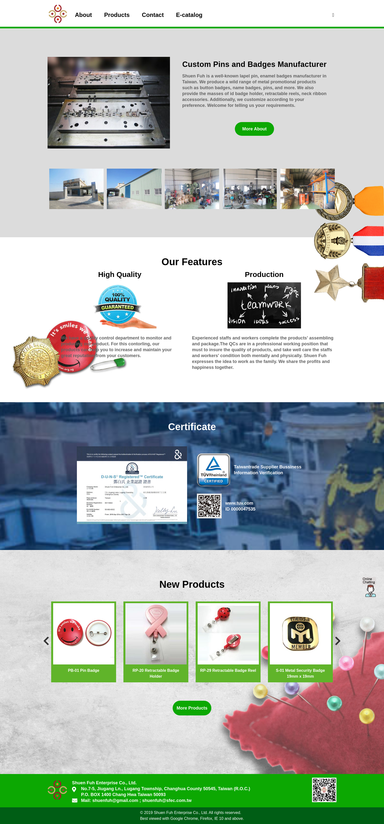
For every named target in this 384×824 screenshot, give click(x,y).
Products (117, 15)
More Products (192, 708)
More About (254, 128)
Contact (153, 15)
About (83, 15)
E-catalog (189, 15)
